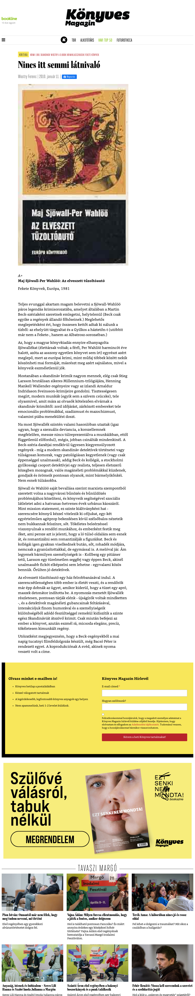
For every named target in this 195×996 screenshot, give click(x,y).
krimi (32, 55)
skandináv (45, 55)
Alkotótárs (88, 40)
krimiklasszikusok (75, 55)
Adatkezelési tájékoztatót (145, 724)
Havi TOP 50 (106, 40)
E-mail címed (111, 687)
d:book (63, 55)
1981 (38, 55)
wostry (54, 55)
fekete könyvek (92, 55)
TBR (75, 40)
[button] (3, 40)
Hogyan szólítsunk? (114, 701)
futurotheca (125, 40)
